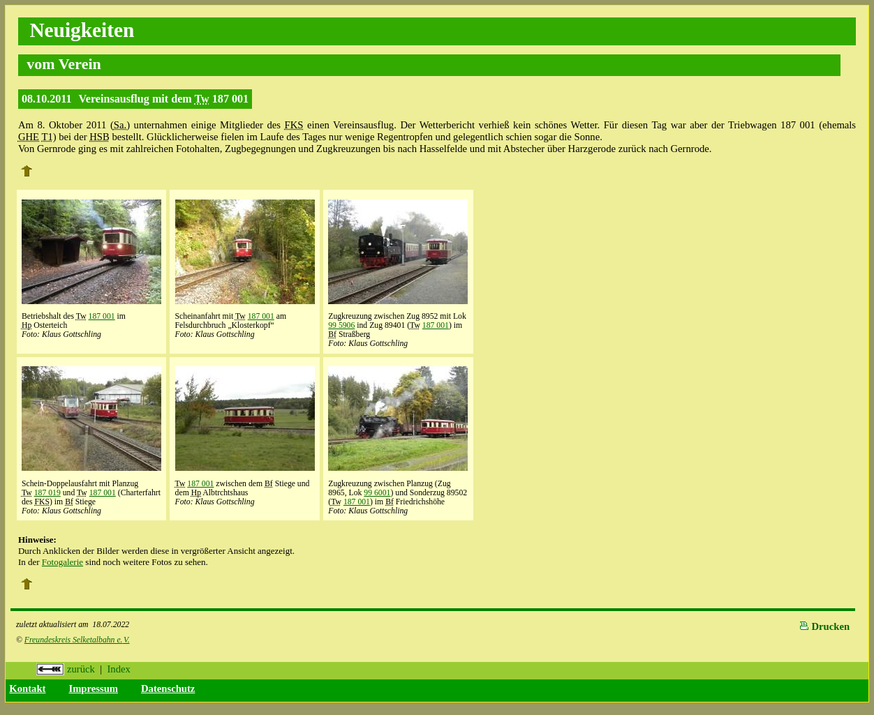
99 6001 (377, 492)
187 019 (47, 492)
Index (118, 669)
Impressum (93, 688)
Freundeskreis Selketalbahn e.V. (77, 640)
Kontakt (27, 688)
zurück (65, 669)
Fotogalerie (62, 562)
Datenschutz (168, 688)
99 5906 (341, 325)
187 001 (102, 316)
